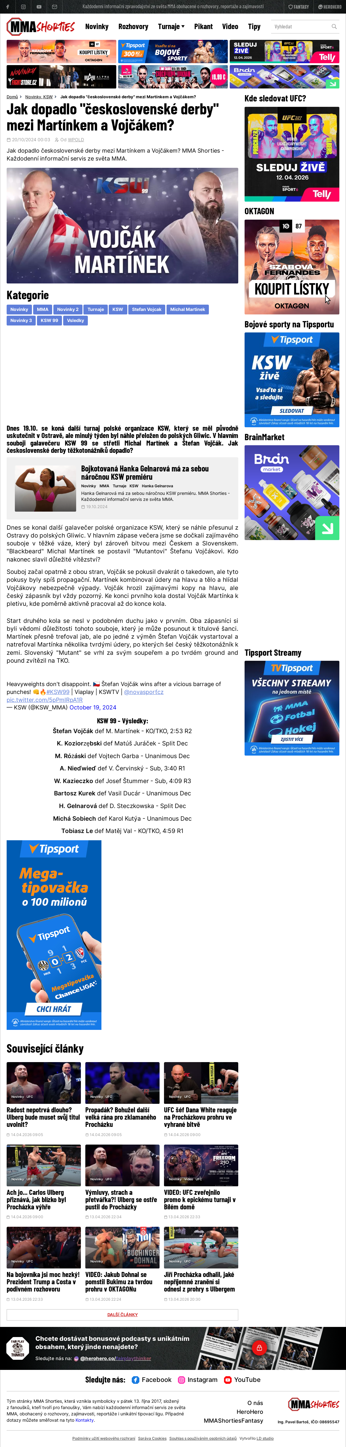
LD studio (265, 1439)
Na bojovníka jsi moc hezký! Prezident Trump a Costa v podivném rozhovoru (43, 1282)
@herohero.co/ (112, 1358)
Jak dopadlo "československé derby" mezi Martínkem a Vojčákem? (128, 97)
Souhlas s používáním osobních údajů (203, 1439)
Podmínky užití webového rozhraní (103, 1439)
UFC (30, 1097)
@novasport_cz (144, 693)
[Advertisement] (123, 376)
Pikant (203, 27)
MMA (42, 310)
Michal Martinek (187, 310)
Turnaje (171, 27)
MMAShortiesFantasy (233, 1421)
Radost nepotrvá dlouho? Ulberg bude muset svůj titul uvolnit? (43, 1118)
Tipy (254, 27)
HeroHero (250, 1412)
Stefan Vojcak (146, 310)
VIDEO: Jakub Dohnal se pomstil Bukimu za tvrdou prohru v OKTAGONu (118, 1282)
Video (230, 27)
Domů (12, 97)
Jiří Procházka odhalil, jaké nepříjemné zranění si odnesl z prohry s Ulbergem (199, 1282)
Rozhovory (133, 27)
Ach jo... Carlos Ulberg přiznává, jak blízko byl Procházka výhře (36, 1200)
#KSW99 (58, 693)
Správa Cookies (152, 1439)
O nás (255, 1404)
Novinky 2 (68, 310)
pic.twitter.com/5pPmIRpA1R (45, 700)
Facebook (152, 1380)
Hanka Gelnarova (157, 486)
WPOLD (76, 140)
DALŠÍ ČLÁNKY (122, 1315)
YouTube (242, 1380)
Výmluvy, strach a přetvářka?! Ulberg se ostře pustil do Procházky (121, 1200)
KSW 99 (49, 321)
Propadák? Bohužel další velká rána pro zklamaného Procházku (120, 1118)
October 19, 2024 (93, 708)
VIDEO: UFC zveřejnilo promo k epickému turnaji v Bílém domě (200, 1200)
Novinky (97, 27)
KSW (48, 97)
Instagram (198, 1380)
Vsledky (75, 321)
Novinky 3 (21, 321)
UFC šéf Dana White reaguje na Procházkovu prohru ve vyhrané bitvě (200, 1118)
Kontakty (85, 1420)
